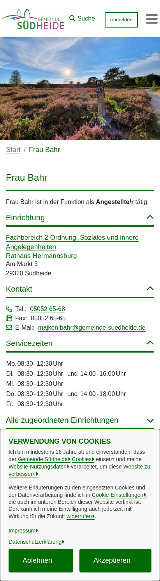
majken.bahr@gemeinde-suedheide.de (92, 327)
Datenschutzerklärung (35, 542)
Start (13, 150)
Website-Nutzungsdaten (38, 466)
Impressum (22, 530)
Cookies (82, 459)
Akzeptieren (111, 560)
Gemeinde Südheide (43, 459)
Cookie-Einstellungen (117, 495)
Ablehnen (37, 560)
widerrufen (79, 516)
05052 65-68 (47, 309)
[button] (82, 16)
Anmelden (121, 19)
